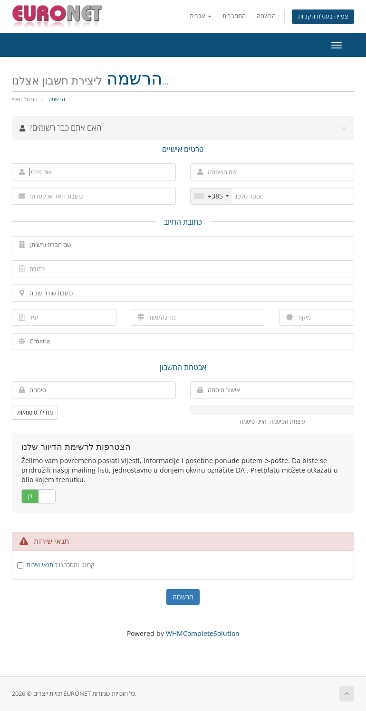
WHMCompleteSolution (203, 633)
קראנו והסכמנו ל (61, 564)
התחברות (234, 16)
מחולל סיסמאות (35, 412)
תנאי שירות (40, 564)
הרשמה (266, 16)
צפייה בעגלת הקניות (323, 16)
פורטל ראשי (25, 99)
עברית (201, 16)
